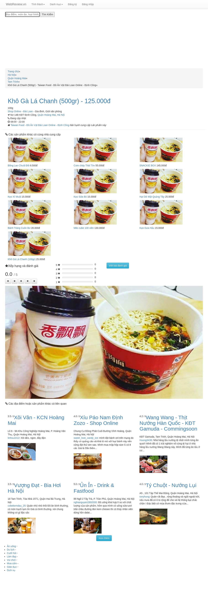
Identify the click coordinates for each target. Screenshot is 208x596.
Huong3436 (145, 440)
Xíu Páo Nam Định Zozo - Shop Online (98, 420)
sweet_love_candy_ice (86, 438)
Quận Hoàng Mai (47, 114)
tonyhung (144, 496)
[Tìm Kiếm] (47, 14)
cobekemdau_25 (17, 505)
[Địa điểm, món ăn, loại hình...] (22, 14)
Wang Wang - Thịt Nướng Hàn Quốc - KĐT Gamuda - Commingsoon (168, 423)
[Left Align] (8, 281)
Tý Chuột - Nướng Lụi (171, 485)
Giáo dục (12, 566)
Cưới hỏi (11, 553)
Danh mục (56, 4)
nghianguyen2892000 (85, 502)
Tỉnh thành (38, 4)
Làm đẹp (11, 556)
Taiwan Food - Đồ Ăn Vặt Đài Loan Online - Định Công (40, 125)
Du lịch (10, 549)
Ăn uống (11, 546)
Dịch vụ (11, 570)
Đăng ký (72, 4)
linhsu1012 (13, 438)
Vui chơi (11, 560)
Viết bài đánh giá (118, 265)
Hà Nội (61, 114)
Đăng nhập (88, 4)
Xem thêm (104, 538)
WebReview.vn (16, 4)
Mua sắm (12, 563)
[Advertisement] (104, 43)
